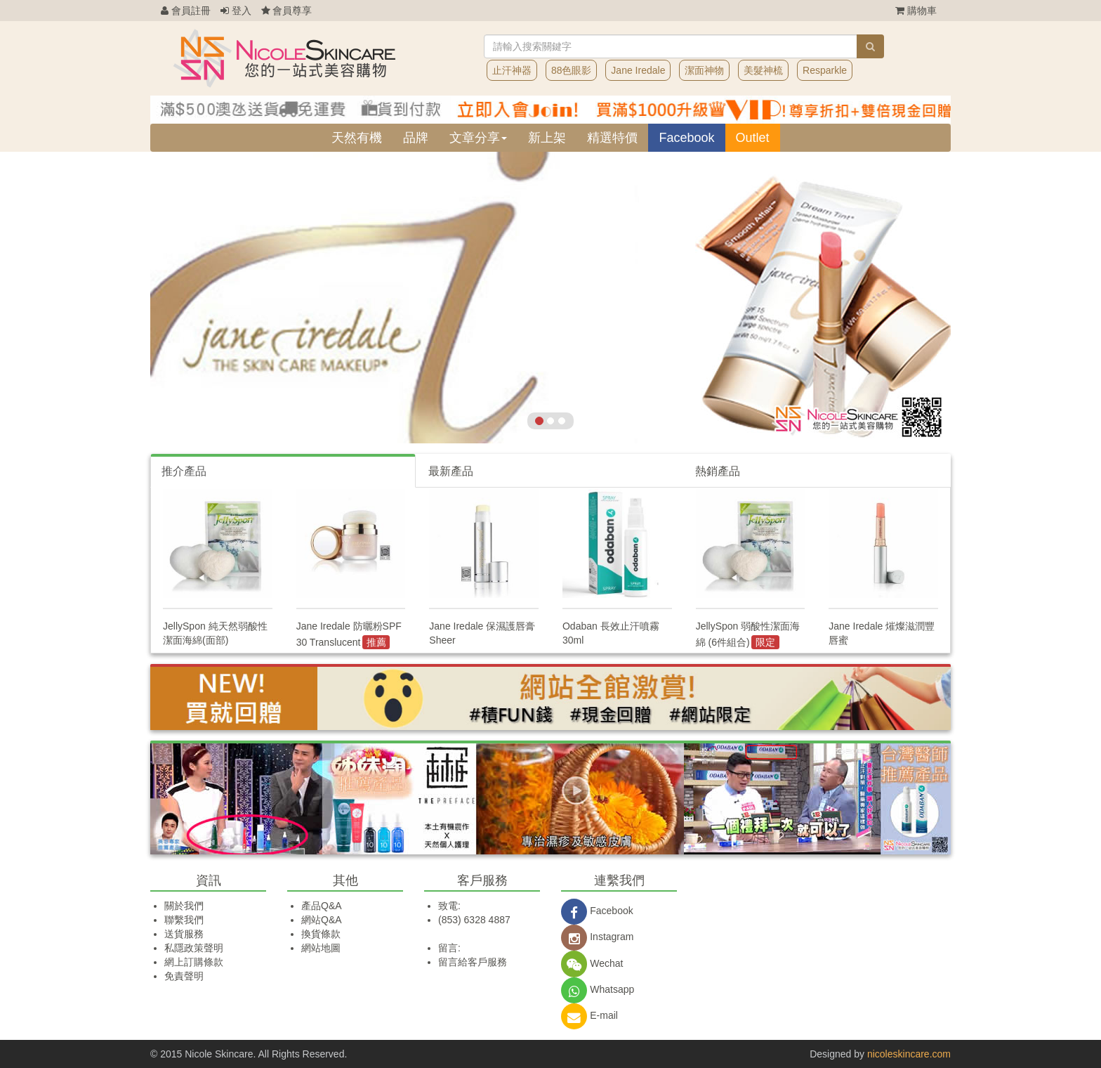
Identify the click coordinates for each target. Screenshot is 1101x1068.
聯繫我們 (184, 919)
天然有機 (356, 138)
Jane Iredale (638, 70)
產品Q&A (321, 905)
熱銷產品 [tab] (717, 471)
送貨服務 (184, 933)
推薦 (376, 642)
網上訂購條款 (193, 962)
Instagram (597, 936)
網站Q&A (321, 919)
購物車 (916, 10)
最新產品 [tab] (450, 471)
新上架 (547, 138)
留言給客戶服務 (472, 962)
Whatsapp (597, 989)
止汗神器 (512, 70)
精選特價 (612, 138)
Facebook (686, 138)
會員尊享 (286, 10)
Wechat (592, 963)
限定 (765, 642)
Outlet (753, 138)
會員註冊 (186, 10)
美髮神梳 (763, 70)
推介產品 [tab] (183, 471)
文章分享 (478, 138)
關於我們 (184, 905)
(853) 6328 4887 (474, 919)
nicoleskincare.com (909, 1054)
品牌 (415, 138)
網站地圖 (321, 947)
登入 (235, 10)
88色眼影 (571, 70)
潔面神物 (704, 70)
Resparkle (825, 70)
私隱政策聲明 (193, 947)
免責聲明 (184, 976)
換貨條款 (321, 933)
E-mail (589, 1015)
